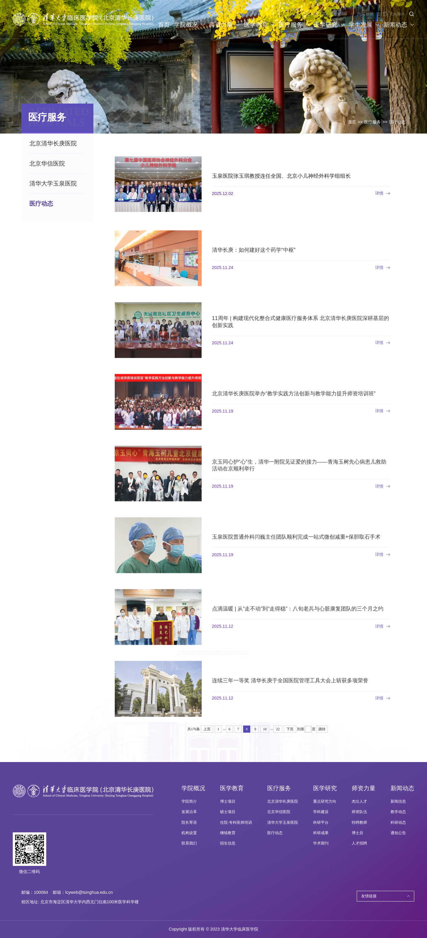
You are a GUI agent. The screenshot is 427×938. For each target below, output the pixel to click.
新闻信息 (398, 801)
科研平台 (321, 822)
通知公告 (398, 833)
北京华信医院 (278, 812)
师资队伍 (359, 812)
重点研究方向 (324, 801)
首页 (352, 122)
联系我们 (189, 843)
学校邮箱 (337, 14)
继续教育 (227, 833)
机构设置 (189, 833)
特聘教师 (359, 822)
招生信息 (227, 843)
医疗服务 (372, 122)
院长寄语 (189, 822)
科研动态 (398, 822)
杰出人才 (359, 801)
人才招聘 (359, 843)
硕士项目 (227, 812)
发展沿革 (189, 812)
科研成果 (321, 833)
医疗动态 (397, 122)
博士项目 (227, 801)
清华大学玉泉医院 (282, 822)
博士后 (357, 833)
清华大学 (310, 14)
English (393, 14)
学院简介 (189, 801)
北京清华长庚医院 (282, 801)
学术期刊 (321, 843)
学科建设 (321, 812)
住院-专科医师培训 (236, 822)
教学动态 (398, 812)
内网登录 (365, 14)
